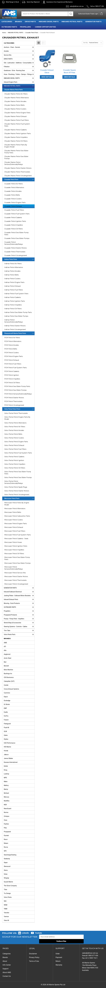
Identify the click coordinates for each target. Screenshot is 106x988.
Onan (5, 820)
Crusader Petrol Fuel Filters (14, 210)
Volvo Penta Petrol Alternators (15, 423)
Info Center (7, 965)
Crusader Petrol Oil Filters (13, 229)
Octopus (6, 816)
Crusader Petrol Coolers (12, 199)
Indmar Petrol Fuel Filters (13, 290)
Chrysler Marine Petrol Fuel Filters (16, 120)
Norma (6, 812)
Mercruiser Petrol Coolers (13, 520)
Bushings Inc (8, 673)
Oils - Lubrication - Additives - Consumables (19, 63)
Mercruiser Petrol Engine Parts (15, 523)
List (43, 43)
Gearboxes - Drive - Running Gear (19, 70)
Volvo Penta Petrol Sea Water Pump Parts (17, 473)
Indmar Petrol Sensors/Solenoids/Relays (13, 321)
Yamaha (6, 912)
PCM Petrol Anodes (11, 345)
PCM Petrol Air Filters (12, 338)
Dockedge (7, 700)
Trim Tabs (19, 630)
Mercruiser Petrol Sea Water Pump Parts (17, 558)
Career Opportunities (45, 27)
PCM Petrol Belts (10, 349)
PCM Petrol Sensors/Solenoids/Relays (18, 394)
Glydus (6, 739)
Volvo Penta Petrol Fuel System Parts (18, 453)
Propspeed (7, 831)
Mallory (6, 785)
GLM (5, 731)
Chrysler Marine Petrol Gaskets (15, 130)
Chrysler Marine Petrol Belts (14, 105)
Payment (59, 957)
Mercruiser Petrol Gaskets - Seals (16, 538)
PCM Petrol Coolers (11, 353)
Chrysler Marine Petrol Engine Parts (17, 113)
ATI (5, 646)
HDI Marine (7, 747)
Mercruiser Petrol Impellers (14, 550)
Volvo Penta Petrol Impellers (14, 464)
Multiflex (6, 801)
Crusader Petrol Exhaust (13, 206)
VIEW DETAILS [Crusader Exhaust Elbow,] (47, 77)
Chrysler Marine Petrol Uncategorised (17, 176)
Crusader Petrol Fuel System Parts (16, 214)
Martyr (6, 789)
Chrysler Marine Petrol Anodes (15, 101)
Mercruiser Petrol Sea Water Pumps (17, 563)
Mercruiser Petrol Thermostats (15, 580)
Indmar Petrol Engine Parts (14, 282)
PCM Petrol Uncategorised (14, 405)
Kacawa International (10, 762)
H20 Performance (9, 743)
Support (5, 969)
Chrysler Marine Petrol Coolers (15, 109)
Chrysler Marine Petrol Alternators (16, 98)
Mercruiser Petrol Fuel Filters (14, 531)
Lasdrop (6, 774)
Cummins (7, 693)
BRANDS (18, 22)
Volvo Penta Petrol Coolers (14, 438)
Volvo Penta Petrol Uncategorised (16, 495)
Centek (6, 685)
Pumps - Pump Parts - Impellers (19, 619)
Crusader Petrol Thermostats (14, 252)
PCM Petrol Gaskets (11, 371)
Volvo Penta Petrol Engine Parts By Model (17, 418)
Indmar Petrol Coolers (12, 279)
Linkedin (25, 933)
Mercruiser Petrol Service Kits (15, 573)
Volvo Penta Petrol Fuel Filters (15, 449)
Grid (38, 43)
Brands (5, 957)
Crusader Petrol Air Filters (13, 184)
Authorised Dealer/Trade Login (88, 14)
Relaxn (6, 843)
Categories (7, 954)
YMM (5, 909)
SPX (5, 851)
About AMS (7, 972)
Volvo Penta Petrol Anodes (14, 430)
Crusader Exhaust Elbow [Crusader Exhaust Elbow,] (47, 71)
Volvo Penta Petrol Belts (13, 434)
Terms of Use (34, 961)
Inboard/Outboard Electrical (19, 592)
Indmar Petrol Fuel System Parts (16, 294)
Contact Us (7, 976)
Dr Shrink (7, 704)
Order (58, 954)
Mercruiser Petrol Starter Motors (16, 576)
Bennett (6, 666)
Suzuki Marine (8, 882)
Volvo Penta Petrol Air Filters (14, 427)
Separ (6, 862)
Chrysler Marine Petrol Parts (19, 90)
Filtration (19, 66)
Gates (6, 735)
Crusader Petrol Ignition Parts (15, 221)
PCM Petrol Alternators (12, 341)
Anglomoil (7, 654)
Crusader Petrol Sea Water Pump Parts (16, 234)
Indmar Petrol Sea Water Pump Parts (18, 312)
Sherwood (7, 866)
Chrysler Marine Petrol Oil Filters (15, 141)
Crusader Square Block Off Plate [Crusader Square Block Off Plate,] (69, 71)
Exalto (6, 712)
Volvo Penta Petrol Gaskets (14, 457)
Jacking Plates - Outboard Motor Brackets (19, 595)
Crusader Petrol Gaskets (13, 217)
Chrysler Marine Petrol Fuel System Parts (17, 125)
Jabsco (6, 754)
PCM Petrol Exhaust (11, 360)
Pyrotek (6, 835)
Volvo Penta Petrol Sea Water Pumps (18, 477)
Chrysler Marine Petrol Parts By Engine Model (15, 146)
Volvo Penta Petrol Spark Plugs (15, 487)
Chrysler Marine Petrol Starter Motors (17, 168)
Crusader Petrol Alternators (14, 187)
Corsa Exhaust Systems (11, 689)
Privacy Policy (34, 957)
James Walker (8, 758)
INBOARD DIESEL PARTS (49, 22)
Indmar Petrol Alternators (13, 267)
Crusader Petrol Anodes (13, 191)
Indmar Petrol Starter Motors (14, 326)
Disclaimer (33, 954)
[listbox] (96, 42)
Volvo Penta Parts (19, 634)
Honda (6, 751)
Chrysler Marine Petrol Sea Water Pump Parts (16, 152)
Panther (6, 824)
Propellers (19, 611)
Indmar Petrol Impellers (13, 305)
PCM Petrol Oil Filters (12, 383)
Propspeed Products (19, 615)
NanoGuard (7, 808)
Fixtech (6, 720)
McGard (6, 793)
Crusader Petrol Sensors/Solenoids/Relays (13, 243)
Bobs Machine (8, 670)
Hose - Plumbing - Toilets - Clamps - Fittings (19, 74)
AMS (5, 643)
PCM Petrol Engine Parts (13, 356)
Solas (5, 874)
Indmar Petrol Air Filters (13, 264)
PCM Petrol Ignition (11, 375)
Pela (5, 828)
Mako (5, 781)
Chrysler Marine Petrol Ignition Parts (17, 133)
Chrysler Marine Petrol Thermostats (17, 172)
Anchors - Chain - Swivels (19, 47)
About (5, 961)
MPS (5, 777)
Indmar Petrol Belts (11, 275)
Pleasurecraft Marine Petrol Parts (19, 333)
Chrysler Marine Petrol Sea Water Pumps (16, 157)
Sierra (6, 870)
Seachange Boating (10, 855)
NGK (5, 804)
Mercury (6, 797)
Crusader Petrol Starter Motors (15, 248)
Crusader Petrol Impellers (13, 225)
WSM (5, 905)
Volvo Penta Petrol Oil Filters (14, 468)
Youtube (38, 933)
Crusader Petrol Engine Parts (14, 202)
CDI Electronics (9, 677)
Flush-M (6, 727)
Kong (5, 770)
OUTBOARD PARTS (9, 27)
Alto (5, 650)
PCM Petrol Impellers (12, 379)
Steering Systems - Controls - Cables (19, 626)
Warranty (59, 965)
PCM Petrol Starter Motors (14, 398)
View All (6, 920)
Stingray (6, 878)
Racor (6, 839)
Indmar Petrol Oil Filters (13, 309)
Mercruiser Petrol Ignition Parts (15, 546)
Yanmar (6, 916)
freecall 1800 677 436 (90, 956)
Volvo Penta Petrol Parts (19, 409)
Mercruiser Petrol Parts (19, 498)
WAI (5, 901)
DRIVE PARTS (30, 22)
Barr (5, 662)
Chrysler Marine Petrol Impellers (16, 137)
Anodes (19, 51)
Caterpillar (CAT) (9, 681)
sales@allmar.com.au (77, 6)
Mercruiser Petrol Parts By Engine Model (16, 504)
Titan (5, 889)
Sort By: (85, 42)
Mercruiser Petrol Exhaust (13, 527)
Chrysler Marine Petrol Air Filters (15, 94)
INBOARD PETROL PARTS (71, 22)
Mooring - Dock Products (19, 603)
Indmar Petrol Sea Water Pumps (16, 316)
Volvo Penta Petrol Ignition (14, 460)
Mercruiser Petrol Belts (12, 512)
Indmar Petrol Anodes (12, 271)
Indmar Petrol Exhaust (12, 286)
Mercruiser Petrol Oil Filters (14, 554)
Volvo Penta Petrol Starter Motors (16, 491)
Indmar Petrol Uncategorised (15, 329)
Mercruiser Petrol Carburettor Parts (17, 516)
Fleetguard (7, 724)
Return (58, 961)
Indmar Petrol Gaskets (12, 297)
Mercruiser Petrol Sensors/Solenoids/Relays (13, 568)
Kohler (6, 766)
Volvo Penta (7, 897)
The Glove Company (10, 885)
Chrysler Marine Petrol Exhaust (15, 116)
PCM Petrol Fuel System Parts (15, 368)
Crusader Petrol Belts (12, 195)
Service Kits (19, 55)
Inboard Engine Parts (19, 82)
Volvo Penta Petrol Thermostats (16, 413)
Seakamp (7, 858)
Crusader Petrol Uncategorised (15, 255)
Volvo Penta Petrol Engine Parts (16, 442)
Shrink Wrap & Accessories (19, 623)
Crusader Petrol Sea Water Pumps (16, 238)
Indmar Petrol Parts (19, 259)
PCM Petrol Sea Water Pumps (15, 390)
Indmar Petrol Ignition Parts (14, 301)
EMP (5, 708)
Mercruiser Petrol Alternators (14, 508)
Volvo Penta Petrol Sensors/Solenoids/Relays (13, 482)
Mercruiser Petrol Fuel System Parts (17, 535)
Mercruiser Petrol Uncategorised (16, 584)
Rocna (6, 847)
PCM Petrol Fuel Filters (12, 364)
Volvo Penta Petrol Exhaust (14, 445)
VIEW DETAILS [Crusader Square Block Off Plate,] (69, 77)
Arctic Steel (7, 658)
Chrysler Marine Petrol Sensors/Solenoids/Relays (13, 163)
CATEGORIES (6, 22)
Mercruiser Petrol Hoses (13, 542)
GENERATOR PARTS (93, 22)
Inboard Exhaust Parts (19, 599)
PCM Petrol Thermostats (13, 401)
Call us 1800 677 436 (97, 6)
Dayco (6, 697)
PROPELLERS (25, 27)
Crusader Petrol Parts (19, 179)
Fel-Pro (6, 716)
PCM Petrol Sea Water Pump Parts (17, 386)
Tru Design (7, 893)
